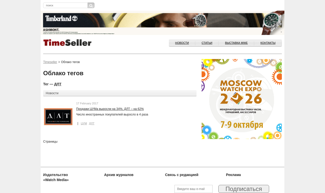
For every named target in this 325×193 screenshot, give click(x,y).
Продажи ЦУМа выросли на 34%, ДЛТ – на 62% (110, 109)
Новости (182, 42)
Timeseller (50, 62)
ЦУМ (84, 123)
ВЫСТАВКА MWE (236, 42)
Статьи (207, 42)
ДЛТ (57, 84)
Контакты (268, 42)
